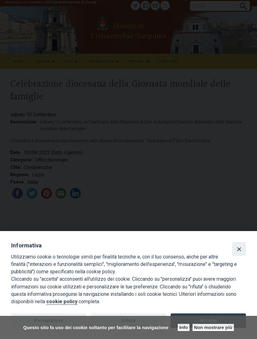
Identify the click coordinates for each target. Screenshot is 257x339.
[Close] (239, 249)
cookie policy (61, 301)
